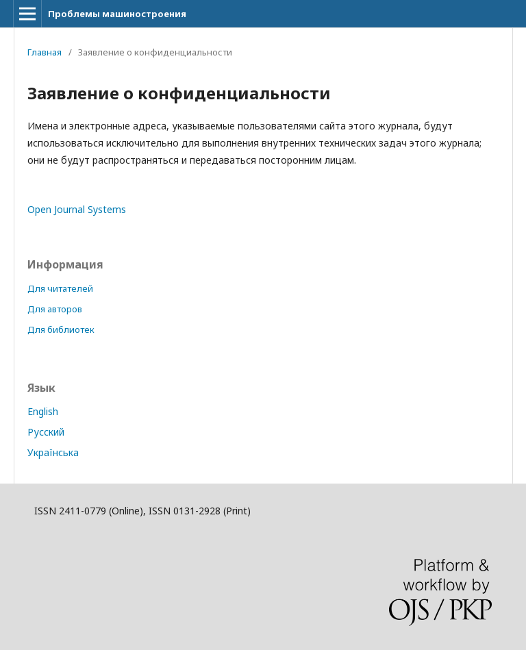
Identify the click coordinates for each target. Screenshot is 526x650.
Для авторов (54, 309)
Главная (44, 52)
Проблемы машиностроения (117, 14)
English (42, 411)
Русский (45, 431)
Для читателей (60, 288)
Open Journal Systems (76, 209)
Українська (53, 452)
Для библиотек (61, 329)
